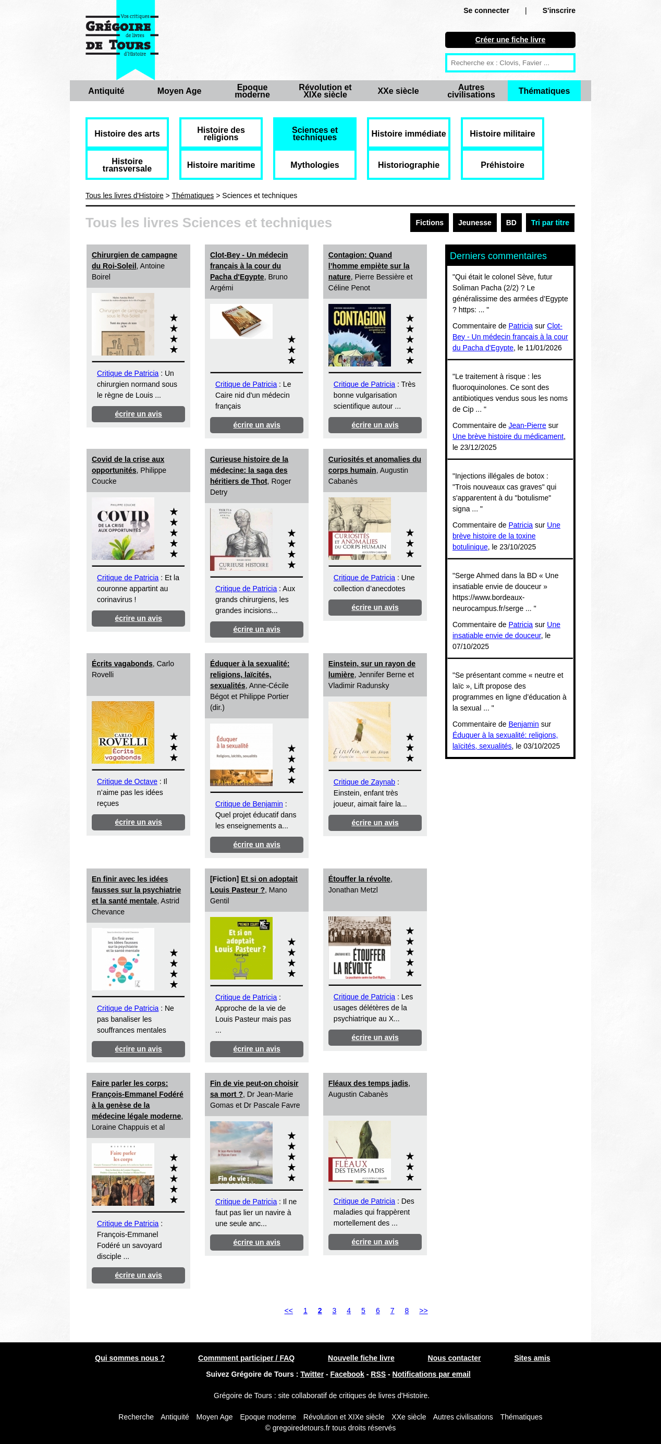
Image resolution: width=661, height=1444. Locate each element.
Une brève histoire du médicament (508, 436)
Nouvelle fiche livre (361, 1358)
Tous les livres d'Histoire (124, 195)
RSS (378, 1374)
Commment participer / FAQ (246, 1358)
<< (289, 1310)
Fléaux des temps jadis (368, 1083)
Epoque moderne (252, 91)
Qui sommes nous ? (130, 1358)
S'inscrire (559, 10)
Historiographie (408, 165)
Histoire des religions (221, 134)
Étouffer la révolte (359, 879)
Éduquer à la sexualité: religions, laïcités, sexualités (250, 674)
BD (511, 222)
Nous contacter (454, 1358)
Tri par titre (550, 222)
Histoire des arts (127, 133)
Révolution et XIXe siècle (325, 91)
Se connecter (486, 10)
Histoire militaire (502, 133)
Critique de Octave (127, 781)
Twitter (312, 1374)
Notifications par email (432, 1374)
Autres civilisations (471, 91)
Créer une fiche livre (510, 39)
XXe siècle (398, 91)
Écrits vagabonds (122, 663)
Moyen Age (179, 91)
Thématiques (544, 91)
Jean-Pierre (527, 425)
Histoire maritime (221, 165)
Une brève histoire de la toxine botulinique (506, 536)
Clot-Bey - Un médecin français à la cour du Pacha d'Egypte (249, 266)
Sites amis (532, 1358)
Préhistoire (502, 165)
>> (423, 1310)
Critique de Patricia (127, 373)
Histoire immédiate (408, 133)
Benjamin (523, 724)
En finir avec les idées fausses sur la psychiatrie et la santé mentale (136, 890)
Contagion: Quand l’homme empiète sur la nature (369, 266)
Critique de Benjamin (249, 804)
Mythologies (314, 165)
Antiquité (106, 91)
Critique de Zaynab (364, 782)
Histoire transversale (127, 165)
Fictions (429, 222)
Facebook (347, 1374)
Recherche (136, 1417)
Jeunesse (475, 222)
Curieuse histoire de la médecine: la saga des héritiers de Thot (249, 470)
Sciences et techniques (315, 134)
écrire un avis (138, 414)
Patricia (520, 326)
